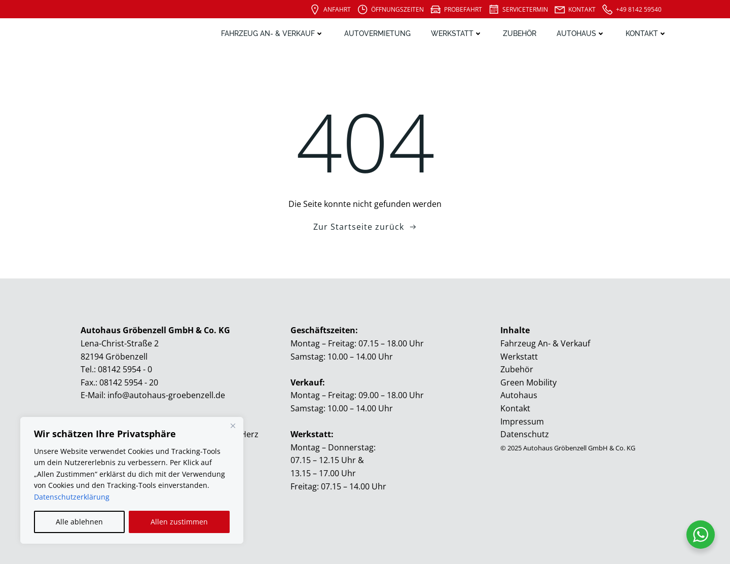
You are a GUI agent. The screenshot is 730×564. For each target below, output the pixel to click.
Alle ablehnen (79, 521)
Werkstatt (457, 33)
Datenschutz (524, 434)
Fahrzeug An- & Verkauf (272, 33)
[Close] (233, 425)
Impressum (522, 421)
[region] (131, 480)
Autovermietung (377, 33)
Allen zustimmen (179, 521)
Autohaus (581, 33)
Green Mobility (528, 382)
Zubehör (519, 33)
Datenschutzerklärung (72, 497)
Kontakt (646, 33)
